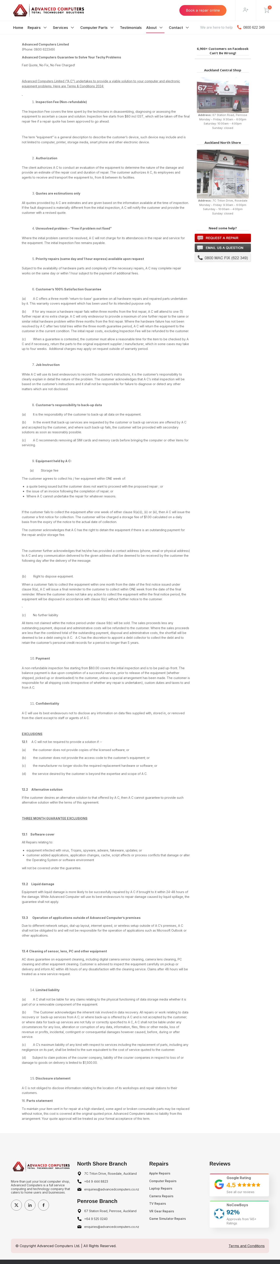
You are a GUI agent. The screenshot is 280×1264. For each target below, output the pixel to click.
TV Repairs (157, 1203)
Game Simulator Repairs (167, 1218)
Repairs (34, 27)
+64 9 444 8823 (96, 1181)
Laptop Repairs (160, 1188)
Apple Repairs (159, 1173)
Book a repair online (203, 10)
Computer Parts (94, 27)
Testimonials (131, 27)
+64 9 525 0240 (96, 1219)
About (151, 27)
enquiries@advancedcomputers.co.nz (111, 1189)
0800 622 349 (251, 27)
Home (18, 27)
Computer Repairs (163, 1181)
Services (60, 27)
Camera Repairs (161, 1196)
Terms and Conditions (247, 1246)
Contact (176, 27)
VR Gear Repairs (161, 1211)
